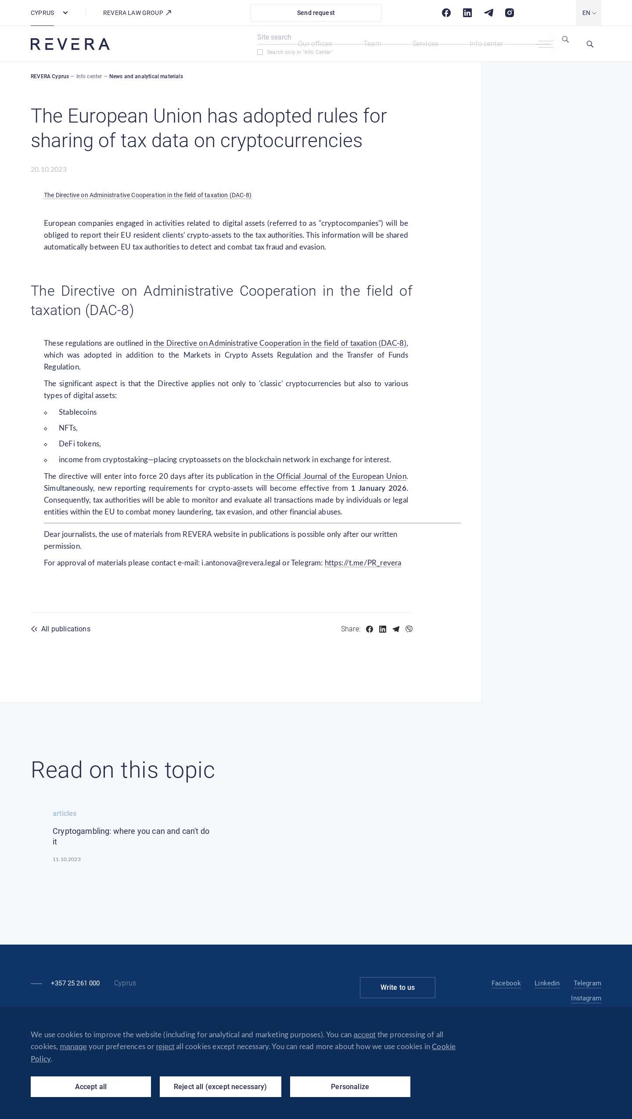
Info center (486, 44)
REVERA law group (137, 12)
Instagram (586, 998)
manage (73, 1047)
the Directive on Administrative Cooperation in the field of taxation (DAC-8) (280, 343)
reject (165, 1047)
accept (365, 1035)
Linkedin (547, 983)
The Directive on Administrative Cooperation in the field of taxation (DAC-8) (147, 195)
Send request (316, 12)
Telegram (587, 983)
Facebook (506, 983)
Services (425, 44)
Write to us (398, 987)
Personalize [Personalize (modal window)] (350, 1087)
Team (372, 44)
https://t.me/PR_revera (363, 563)
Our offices (315, 44)
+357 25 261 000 (75, 983)
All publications (65, 629)
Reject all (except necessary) (220, 1087)
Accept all (91, 1087)
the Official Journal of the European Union (334, 476)
